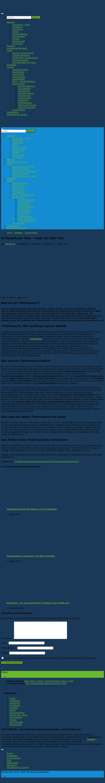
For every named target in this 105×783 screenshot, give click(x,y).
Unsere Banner (14, 761)
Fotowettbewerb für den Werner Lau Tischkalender (32, 509)
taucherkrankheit (33, 461)
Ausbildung (17, 27)
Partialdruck (20, 461)
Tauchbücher (24, 91)
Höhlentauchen (25, 102)
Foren (9, 50)
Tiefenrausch (36, 339)
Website (5, 656)
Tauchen (91, 743)
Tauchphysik (18, 74)
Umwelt (15, 39)
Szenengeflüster (19, 34)
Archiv (10, 232)
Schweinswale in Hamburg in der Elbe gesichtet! (31, 556)
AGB (9, 764)
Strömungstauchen (26, 107)
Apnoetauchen (24, 98)
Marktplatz (11, 65)
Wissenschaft (18, 41)
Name (4, 646)
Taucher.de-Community (23, 53)
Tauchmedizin (18, 36)
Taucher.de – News (21, 24)
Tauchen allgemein (21, 55)
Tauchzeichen (24, 88)
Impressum (12, 768)
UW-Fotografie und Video (24, 62)
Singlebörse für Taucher (18, 771)
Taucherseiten (18, 110)
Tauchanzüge (24, 95)
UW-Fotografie (16, 725)
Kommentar (7, 641)
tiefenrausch (73, 461)
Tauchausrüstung (20, 60)
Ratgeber (11, 46)
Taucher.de (10, 244)
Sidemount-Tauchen (27, 105)
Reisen (15, 31)
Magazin (11, 22)
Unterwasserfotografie (17, 48)
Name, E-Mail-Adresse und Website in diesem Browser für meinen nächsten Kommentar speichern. (50, 661)
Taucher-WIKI (18, 84)
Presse (10, 756)
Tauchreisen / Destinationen (25, 58)
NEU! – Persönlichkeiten (23, 81)
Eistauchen (23, 100)
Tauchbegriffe (18, 79)
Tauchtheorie (18, 72)
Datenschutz (12, 766)
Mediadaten (12, 759)
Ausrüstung (17, 29)
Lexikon (10, 67)
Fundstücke (17, 43)
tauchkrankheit (48, 461)
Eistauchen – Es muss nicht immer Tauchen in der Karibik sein (38, 603)
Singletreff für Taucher (17, 114)
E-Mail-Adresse (9, 651)
